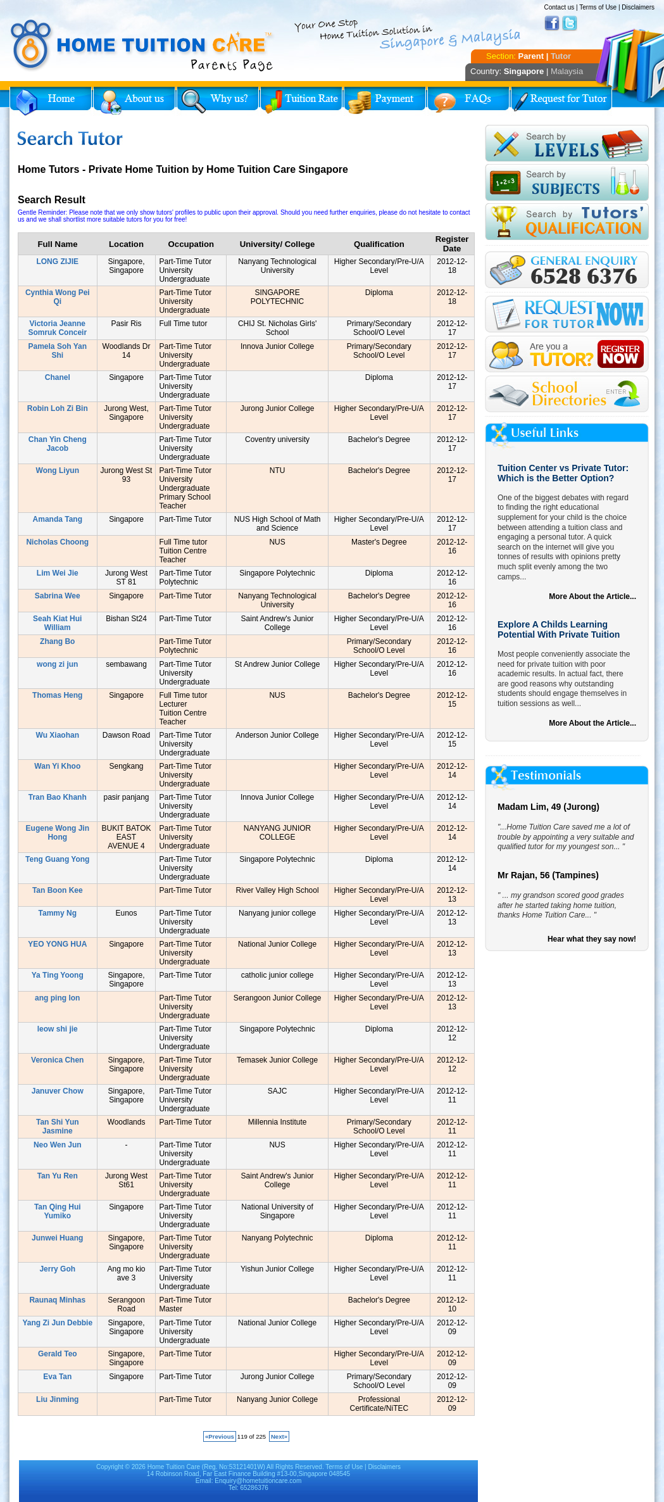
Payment (385, 101)
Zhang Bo (57, 641)
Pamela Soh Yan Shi (57, 351)
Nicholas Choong (57, 542)
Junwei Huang (57, 1238)
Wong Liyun (57, 470)
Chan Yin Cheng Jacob (57, 444)
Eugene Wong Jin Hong (57, 833)
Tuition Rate (301, 101)
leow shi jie (57, 1029)
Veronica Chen (57, 1060)
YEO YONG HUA (57, 944)
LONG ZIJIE (57, 261)
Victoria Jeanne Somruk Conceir (57, 328)
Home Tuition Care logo (142, 45)
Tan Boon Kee (57, 890)
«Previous (219, 1436)
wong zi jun (57, 664)
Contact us (559, 7)
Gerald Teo (57, 1353)
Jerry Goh (57, 1269)
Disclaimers (638, 7)
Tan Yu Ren (57, 1175)
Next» (279, 1436)
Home (50, 101)
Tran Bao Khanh (57, 797)
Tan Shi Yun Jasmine (57, 1126)
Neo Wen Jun (58, 1144)
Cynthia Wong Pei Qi (57, 297)
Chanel (57, 377)
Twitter (569, 23)
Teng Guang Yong (57, 859)
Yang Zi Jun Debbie (57, 1322)
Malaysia (567, 71)
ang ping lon (57, 998)
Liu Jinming (57, 1399)
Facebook (552, 23)
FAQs (468, 101)
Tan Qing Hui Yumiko (57, 1211)
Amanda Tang (57, 519)
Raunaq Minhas (57, 1300)
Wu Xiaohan (57, 735)
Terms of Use (598, 7)
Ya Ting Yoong (58, 975)
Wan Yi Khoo (57, 766)
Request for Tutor (561, 101)
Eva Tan (57, 1376)
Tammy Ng (58, 913)
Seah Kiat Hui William (57, 623)
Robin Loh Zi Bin (57, 408)
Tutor (561, 56)
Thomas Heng (57, 695)
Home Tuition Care (173, 1466)
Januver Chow (58, 1091)
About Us (134, 101)
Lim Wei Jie (57, 573)
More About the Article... (592, 596)
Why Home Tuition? (218, 101)
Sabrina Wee (57, 595)
